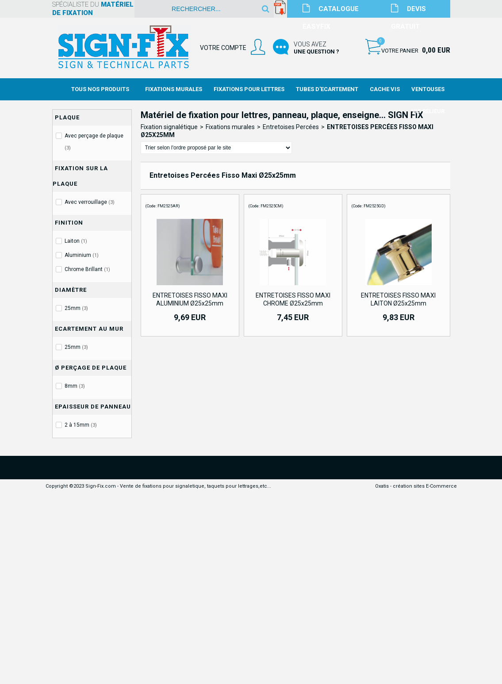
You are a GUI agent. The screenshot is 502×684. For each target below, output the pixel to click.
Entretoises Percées (291, 126)
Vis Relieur (428, 111)
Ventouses (428, 89)
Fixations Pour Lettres (249, 89)
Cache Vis (385, 89)
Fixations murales (230, 126)
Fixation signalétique (169, 126)
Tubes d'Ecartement (327, 89)
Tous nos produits (100, 89)
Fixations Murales (173, 89)
